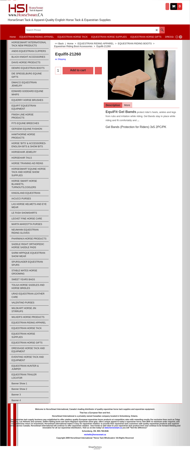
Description (113, 105)
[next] (180, 37)
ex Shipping (60, 59)
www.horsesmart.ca (113, 428)
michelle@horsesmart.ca (95, 434)
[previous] (176, 37)
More (127, 105)
